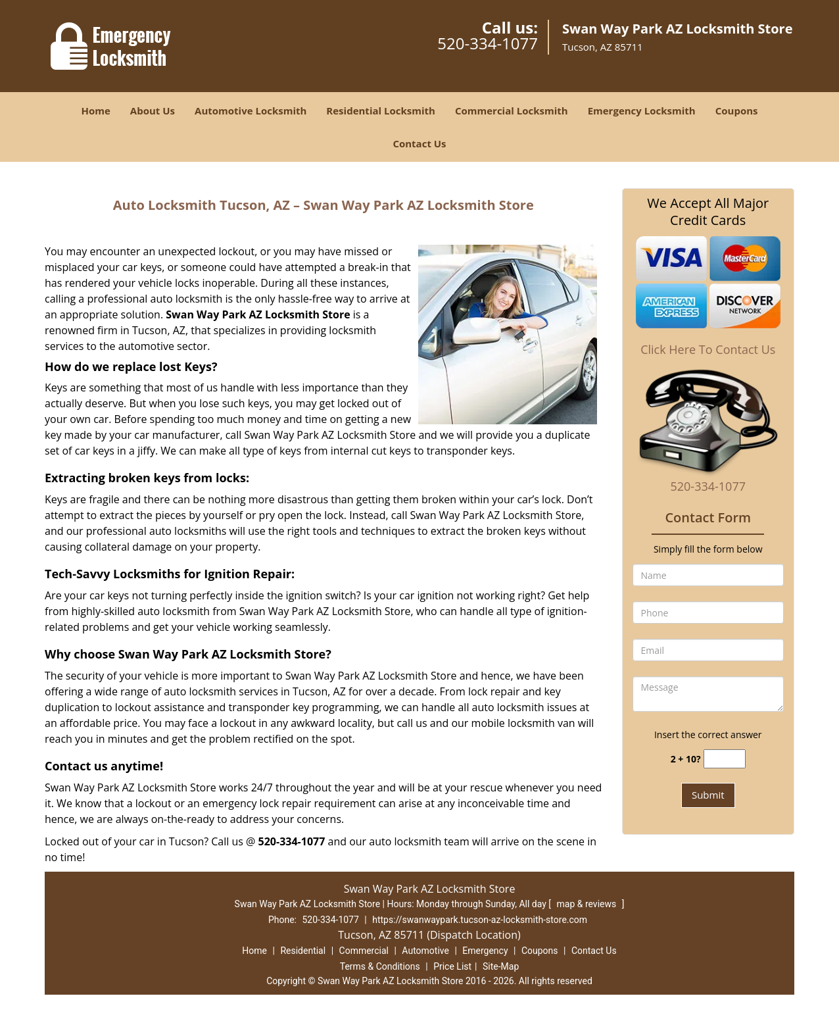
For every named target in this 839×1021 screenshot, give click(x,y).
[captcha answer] (725, 758)
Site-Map (501, 966)
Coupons (736, 110)
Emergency (485, 950)
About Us (152, 110)
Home (95, 110)
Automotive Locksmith (250, 110)
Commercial (364, 950)
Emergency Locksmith (642, 110)
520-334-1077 (487, 43)
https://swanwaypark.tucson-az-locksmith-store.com (479, 919)
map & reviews (588, 904)
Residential (302, 950)
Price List (452, 966)
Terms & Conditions (380, 966)
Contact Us (419, 143)
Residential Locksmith (380, 110)
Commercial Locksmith (511, 110)
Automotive (425, 950)
